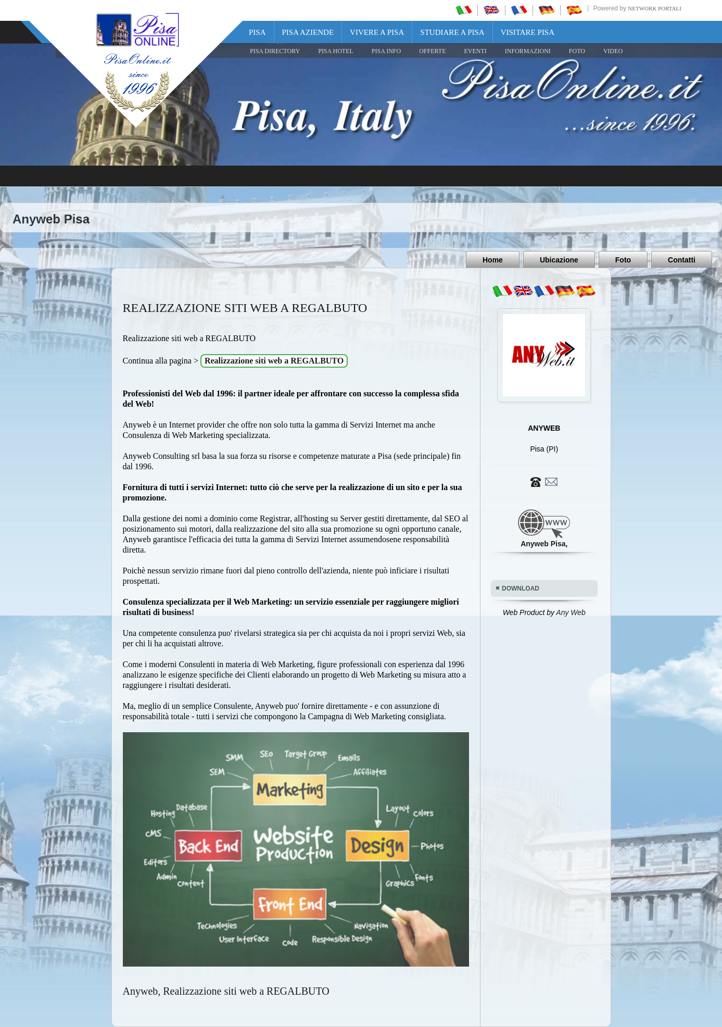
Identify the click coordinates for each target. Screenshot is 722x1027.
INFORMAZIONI (528, 51)
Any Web (571, 612)
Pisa (257, 32)
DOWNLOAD (520, 588)
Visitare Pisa (527, 32)
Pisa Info (386, 51)
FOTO (577, 51)
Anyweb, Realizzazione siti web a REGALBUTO (226, 991)
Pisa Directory (275, 51)
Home (493, 260)
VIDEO (613, 51)
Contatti (681, 260)
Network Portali (654, 8)
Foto (623, 260)
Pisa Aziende (308, 32)
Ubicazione (559, 260)
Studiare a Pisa (452, 32)
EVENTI (475, 51)
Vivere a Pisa (377, 32)
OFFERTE (432, 51)
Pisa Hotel (335, 51)
